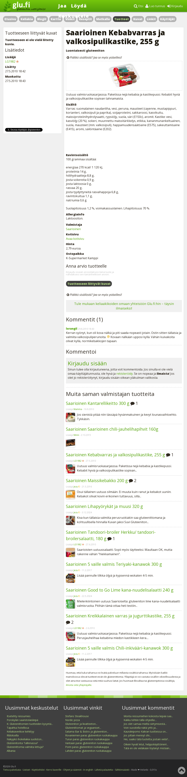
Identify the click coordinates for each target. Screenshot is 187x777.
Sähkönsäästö (122, 769)
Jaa (62, 6)
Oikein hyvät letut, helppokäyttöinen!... (146, 744)
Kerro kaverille (53, 769)
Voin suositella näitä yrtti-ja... (140, 727)
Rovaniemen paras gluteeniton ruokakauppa (91, 735)
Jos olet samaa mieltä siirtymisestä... (145, 724)
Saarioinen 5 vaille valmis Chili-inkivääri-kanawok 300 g (119, 648)
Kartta (56, 19)
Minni (76, 435)
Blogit (41, 19)
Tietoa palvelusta (12, 769)
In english (88, 769)
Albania (11, 750)
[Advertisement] (124, 142)
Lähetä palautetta (104, 769)
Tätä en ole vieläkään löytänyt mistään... (147, 748)
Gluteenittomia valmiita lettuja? (25, 747)
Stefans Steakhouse (77, 716)
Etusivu (10, 19)
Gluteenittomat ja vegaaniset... (83, 727)
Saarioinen (73, 229)
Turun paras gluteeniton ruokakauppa (87, 739)
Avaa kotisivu (75, 239)
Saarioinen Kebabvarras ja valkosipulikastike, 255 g (115, 455)
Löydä (79, 6)
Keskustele (73, 16)
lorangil (71, 328)
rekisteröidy (124, 374)
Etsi (138, 6)
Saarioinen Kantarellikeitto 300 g (97, 403)
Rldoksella (13, 735)
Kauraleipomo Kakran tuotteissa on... (145, 731)
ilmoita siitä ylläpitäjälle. (79, 685)
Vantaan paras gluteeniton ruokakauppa (88, 743)
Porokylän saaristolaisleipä (22, 720)
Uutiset (26, 769)
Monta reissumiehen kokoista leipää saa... (148, 716)
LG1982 (77, 460)
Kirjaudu (175, 6)
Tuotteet (121, 19)
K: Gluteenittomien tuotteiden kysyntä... (30, 724)
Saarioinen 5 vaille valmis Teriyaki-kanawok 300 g (114, 564)
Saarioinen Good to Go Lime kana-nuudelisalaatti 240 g (119, 590)
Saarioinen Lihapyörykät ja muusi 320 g (104, 506)
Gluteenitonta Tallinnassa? (22, 743)
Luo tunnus (155, 6)
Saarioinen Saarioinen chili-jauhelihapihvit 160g (112, 429)
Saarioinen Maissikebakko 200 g (97, 480)
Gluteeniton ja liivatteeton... (81, 724)
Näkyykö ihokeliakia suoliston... (25, 739)
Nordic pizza (72, 720)
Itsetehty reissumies (18, 716)
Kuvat (137, 19)
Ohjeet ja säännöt (72, 769)
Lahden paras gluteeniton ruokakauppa (88, 750)
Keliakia (27, 19)
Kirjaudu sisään (87, 363)
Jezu (76, 486)
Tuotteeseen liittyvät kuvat (88, 284)
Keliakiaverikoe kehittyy (20, 731)
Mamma (78, 409)
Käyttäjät (167, 19)
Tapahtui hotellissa (18, 727)
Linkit (151, 19)
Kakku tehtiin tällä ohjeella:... (140, 720)
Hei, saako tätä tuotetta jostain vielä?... (146, 739)
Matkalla (103, 19)
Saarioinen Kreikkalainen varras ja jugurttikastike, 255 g (120, 616)
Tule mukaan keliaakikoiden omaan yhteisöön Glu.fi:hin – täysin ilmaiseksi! (124, 305)
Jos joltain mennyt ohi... (137, 735)
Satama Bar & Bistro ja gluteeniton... (86, 731)
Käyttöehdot (38, 769)
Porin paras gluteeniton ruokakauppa (87, 747)
